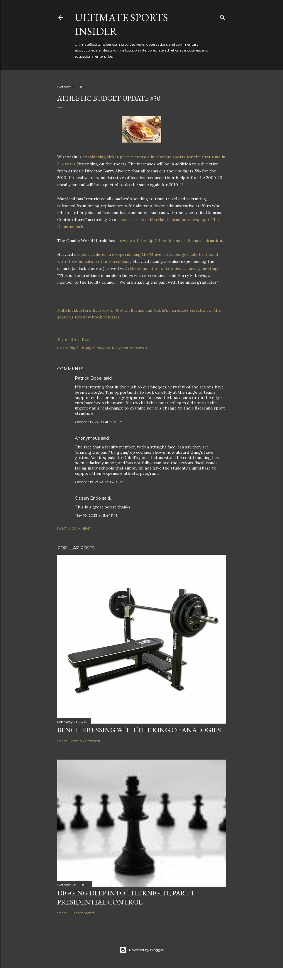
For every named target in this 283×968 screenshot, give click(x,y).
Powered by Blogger (142, 949)
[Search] (222, 16)
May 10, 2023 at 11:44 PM (96, 515)
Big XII (75, 347)
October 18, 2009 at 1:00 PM (99, 481)
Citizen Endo (88, 498)
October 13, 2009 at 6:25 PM (99, 421)
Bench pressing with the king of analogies (139, 729)
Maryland (120, 347)
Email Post (80, 339)
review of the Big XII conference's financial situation (170, 240)
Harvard (103, 347)
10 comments (82, 913)
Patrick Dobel (89, 378)
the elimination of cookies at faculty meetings (175, 268)
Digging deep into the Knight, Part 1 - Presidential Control (127, 897)
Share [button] (62, 339)
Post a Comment (74, 528)
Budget (88, 347)
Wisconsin (138, 347)
